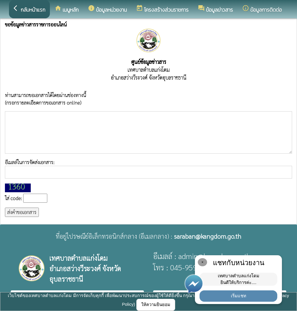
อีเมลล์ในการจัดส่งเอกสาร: (148, 169)
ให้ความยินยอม (155, 304)
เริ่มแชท (238, 295)
